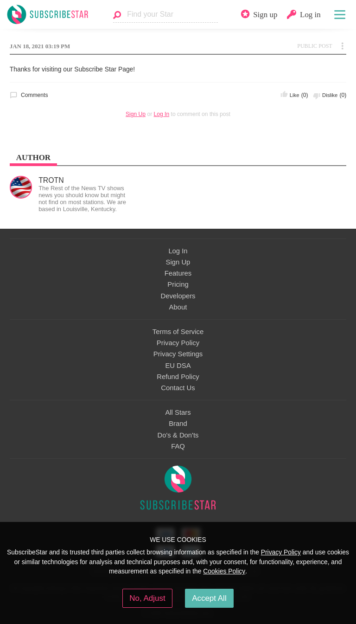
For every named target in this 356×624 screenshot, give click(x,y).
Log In (162, 114)
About (178, 307)
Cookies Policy (224, 571)
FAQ (178, 446)
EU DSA (178, 365)
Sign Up (136, 114)
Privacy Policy (178, 343)
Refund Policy (178, 376)
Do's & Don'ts (178, 435)
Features (178, 273)
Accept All (209, 598)
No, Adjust (147, 598)
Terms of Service (178, 331)
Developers (177, 296)
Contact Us (178, 388)
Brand (178, 423)
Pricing (177, 284)
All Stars (178, 412)
